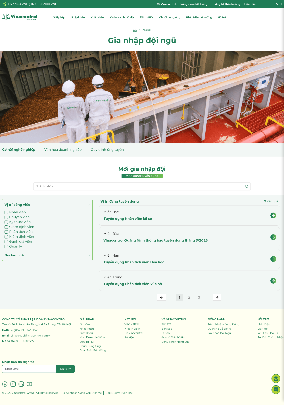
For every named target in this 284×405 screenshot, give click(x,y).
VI (277, 4)
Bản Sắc (167, 328)
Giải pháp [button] (59, 17)
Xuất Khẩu (86, 333)
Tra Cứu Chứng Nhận (271, 337)
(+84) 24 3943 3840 (26, 330)
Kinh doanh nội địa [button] (122, 17)
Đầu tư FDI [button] (146, 17)
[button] (276, 378)
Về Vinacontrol (166, 4)
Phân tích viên (19, 232)
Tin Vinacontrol (133, 333)
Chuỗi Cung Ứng (90, 346)
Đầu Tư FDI (87, 341)
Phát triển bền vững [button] (199, 17)
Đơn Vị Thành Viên (173, 337)
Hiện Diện (264, 324)
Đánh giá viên (18, 242)
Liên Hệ (263, 328)
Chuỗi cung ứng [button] (169, 17)
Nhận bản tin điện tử (18, 362)
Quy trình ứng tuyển (107, 150)
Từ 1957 (166, 324)
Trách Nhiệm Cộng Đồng (223, 324)
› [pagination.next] (217, 297)
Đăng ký (65, 368)
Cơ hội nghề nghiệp (18, 150)
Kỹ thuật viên (18, 222)
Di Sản (166, 333)
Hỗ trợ (222, 17)
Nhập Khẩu (87, 328)
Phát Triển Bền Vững (93, 350)
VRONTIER (131, 324)
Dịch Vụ (85, 324)
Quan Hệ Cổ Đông (219, 328)
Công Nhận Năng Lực (175, 341)
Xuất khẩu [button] (97, 17)
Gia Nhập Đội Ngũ (219, 333)
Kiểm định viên (19, 237)
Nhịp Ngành (132, 328)
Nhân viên (15, 212)
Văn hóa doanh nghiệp (63, 150)
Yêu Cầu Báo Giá (268, 333)
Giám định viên (19, 227)
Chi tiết (147, 30)
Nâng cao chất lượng (193, 4)
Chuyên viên (17, 217)
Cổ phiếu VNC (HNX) (22, 4)
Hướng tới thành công (226, 4)
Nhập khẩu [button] (78, 17)
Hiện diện (250, 4)
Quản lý (13, 246)
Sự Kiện (129, 337)
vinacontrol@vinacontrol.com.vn (31, 335)
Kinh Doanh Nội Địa (92, 337)
